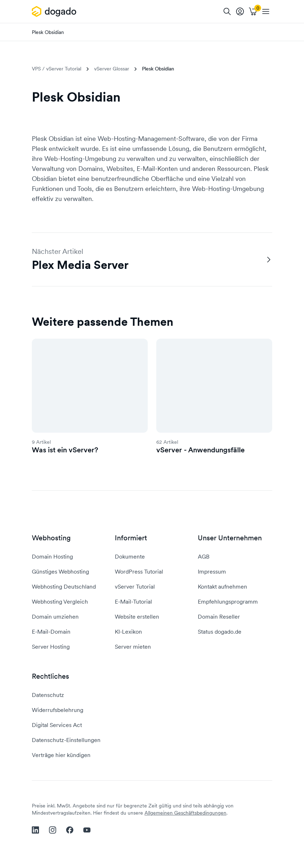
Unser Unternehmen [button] (230, 538)
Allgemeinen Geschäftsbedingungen (185, 813)
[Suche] (227, 11)
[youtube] (86, 830)
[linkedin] (35, 830)
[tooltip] (240, 11)
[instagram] (52, 830)
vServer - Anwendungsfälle (200, 449)
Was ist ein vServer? (65, 449)
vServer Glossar (111, 68)
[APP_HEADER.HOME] (55, 11)
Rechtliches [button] (50, 676)
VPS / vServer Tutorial (56, 68)
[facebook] (69, 830)
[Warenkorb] (252, 11)
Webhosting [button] (51, 538)
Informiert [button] (131, 538)
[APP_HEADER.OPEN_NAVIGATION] (265, 11)
